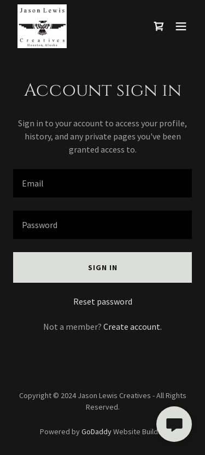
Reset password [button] (102, 301)
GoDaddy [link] (96, 431)
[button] (181, 26)
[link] (42, 26)
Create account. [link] (132, 326)
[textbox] (102, 183)
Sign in (103, 267)
